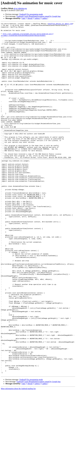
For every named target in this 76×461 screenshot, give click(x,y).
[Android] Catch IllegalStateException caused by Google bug (38, 16)
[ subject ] (37, 18)
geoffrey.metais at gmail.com (60, 24)
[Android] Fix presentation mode (31, 14)
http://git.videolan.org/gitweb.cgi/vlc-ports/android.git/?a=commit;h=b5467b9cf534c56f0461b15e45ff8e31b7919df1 (27, 37)
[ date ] (23, 18)
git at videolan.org (20, 8)
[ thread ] (30, 18)
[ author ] (44, 18)
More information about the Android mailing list (18, 459)
